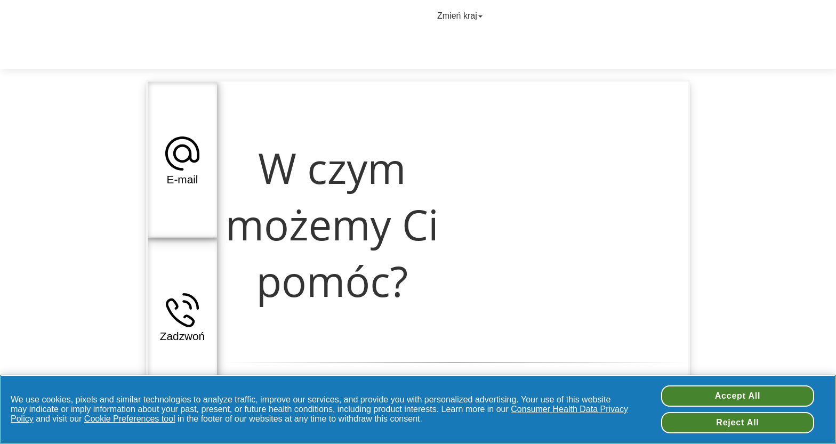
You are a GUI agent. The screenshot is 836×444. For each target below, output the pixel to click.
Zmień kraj (461, 15)
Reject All (737, 422)
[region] (418, 409)
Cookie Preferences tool (129, 418)
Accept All (738, 395)
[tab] (182, 159)
